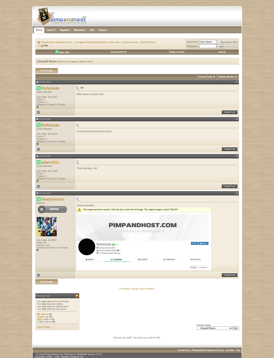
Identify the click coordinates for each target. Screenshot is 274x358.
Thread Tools (205, 76)
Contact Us (184, 350)
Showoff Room (148, 42)
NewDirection (52, 199)
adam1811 (50, 162)
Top (238, 350)
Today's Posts (176, 52)
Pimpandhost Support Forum (208, 350)
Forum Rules (43, 327)
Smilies (41, 316)
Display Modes (226, 76)
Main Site (62, 52)
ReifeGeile (50, 88)
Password (192, 46)
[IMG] (40, 319)
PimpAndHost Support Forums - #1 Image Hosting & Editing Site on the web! (80, 42)
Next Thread (146, 288)
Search (222, 52)
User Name (193, 42)
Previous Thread (129, 288)
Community (118, 52)
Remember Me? (228, 42)
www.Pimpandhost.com (51, 354)
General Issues (130, 42)
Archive (230, 350)
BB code (41, 314)
